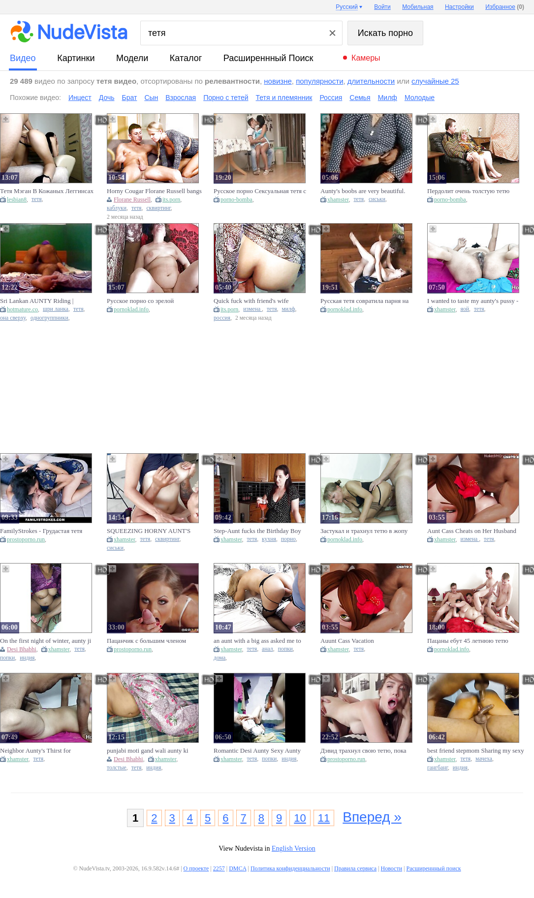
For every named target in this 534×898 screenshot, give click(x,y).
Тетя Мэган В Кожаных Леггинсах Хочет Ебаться (47, 191)
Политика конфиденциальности (290, 868)
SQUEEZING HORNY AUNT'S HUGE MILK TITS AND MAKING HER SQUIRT (153, 531)
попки (7, 658)
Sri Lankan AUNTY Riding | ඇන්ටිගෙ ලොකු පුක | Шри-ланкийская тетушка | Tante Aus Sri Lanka (47, 301)
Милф (387, 97)
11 (324, 818)
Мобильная (417, 6)
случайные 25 (435, 81)
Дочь (107, 97)
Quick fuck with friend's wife (251, 300)
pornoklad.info (131, 309)
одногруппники (49, 318)
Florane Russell (132, 199)
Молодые (420, 97)
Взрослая (180, 97)
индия (27, 658)
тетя (36, 199)
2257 (219, 868)
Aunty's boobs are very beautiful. (362, 191)
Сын (151, 97)
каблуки (116, 208)
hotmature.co (22, 309)
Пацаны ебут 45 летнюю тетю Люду (467, 641)
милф (288, 309)
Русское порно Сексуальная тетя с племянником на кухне (260, 191)
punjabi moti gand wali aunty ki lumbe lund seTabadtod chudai (147, 751)
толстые (116, 768)
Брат (129, 97)
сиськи (377, 199)
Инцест (80, 97)
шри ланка (55, 309)
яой (465, 309)
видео (23, 58)
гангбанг (437, 768)
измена (252, 309)
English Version (293, 848)
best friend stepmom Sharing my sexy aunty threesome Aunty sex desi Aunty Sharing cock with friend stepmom (475, 751)
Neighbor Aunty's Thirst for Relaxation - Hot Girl (35, 751)
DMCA (237, 868)
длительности (371, 81)
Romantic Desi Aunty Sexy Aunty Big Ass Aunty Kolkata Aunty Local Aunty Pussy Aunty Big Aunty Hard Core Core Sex (260, 751)
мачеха (483, 759)
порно (288, 539)
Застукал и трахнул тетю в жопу (364, 530)
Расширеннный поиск (268, 58)
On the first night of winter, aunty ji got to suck (45, 641)
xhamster (338, 199)
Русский (347, 6)
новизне (277, 81)
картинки (75, 58)
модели (132, 58)
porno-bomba (236, 199)
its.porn (171, 199)
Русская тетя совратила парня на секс (364, 301)
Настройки (459, 6)
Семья (359, 97)
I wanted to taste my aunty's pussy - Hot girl (472, 301)
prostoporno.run (26, 539)
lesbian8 (17, 199)
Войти (382, 6)
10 (300, 818)
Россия (330, 97)
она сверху (13, 318)
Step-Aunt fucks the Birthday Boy (257, 530)
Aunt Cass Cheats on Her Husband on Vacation (471, 531)
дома (219, 658)
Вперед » (372, 817)
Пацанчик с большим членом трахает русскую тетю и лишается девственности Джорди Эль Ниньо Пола (154, 641)
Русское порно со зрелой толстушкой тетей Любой (141, 301)
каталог (186, 58)
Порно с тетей (225, 97)
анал (267, 649)
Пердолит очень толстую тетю (468, 191)
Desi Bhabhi (21, 649)
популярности (319, 81)
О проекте (196, 868)
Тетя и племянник (284, 97)
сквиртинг (158, 208)
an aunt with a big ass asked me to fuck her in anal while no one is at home (257, 641)
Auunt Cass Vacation (347, 640)
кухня (269, 539)
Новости (392, 868)
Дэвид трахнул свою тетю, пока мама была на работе (363, 751)
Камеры (365, 58)
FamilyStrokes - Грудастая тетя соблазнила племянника (41, 531)
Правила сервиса (355, 868)
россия (222, 318)
